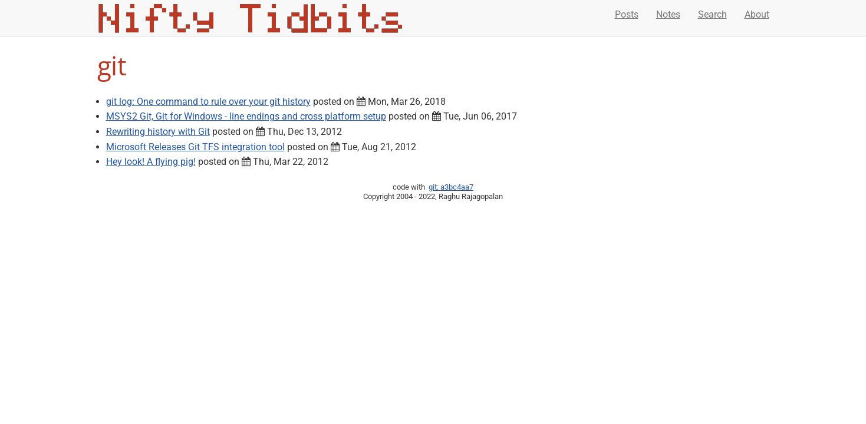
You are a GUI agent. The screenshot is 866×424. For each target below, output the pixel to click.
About (757, 14)
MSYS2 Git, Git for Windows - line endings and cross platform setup (246, 116)
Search (712, 14)
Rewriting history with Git (158, 131)
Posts (626, 14)
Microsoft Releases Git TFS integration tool (195, 147)
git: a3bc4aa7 (451, 187)
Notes (668, 14)
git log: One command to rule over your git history (208, 101)
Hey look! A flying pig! (151, 161)
